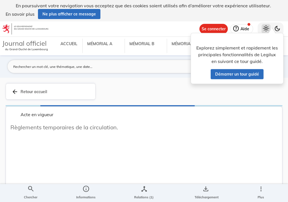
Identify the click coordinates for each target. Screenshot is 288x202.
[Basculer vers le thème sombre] (277, 29)
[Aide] (241, 29)
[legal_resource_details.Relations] (144, 193)
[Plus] (260, 193)
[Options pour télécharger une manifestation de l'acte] (205, 193)
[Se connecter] (213, 29)
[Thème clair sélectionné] (266, 29)
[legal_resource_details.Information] (86, 193)
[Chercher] (30, 193)
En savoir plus (20, 14)
